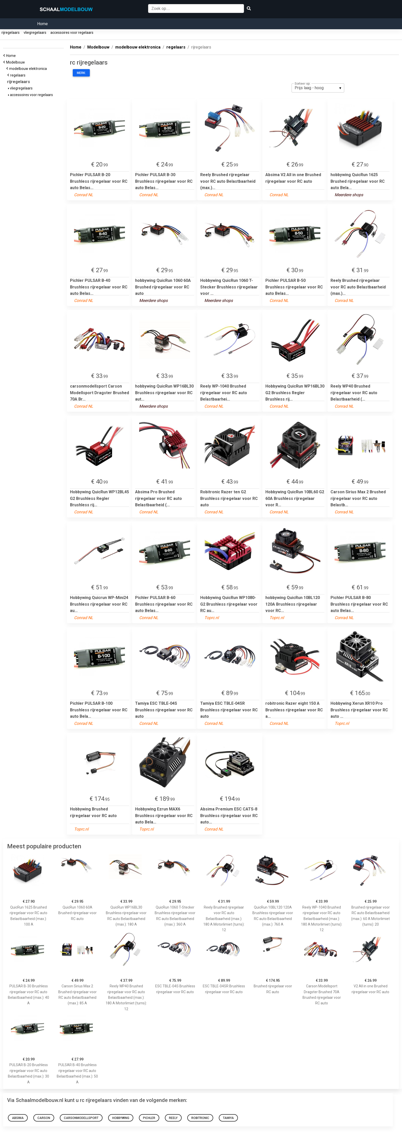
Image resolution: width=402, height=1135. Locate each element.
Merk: (81, 73)
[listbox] (318, 88)
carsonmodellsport (81, 1118)
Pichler (149, 1118)
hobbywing (120, 1118)
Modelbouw (16, 62)
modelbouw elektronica (28, 69)
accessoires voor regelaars (72, 32)
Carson (43, 1118)
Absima (18, 1118)
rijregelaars (10, 32)
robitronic (200, 1118)
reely (173, 1118)
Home (42, 23)
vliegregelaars (35, 32)
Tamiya (228, 1118)
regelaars (18, 75)
